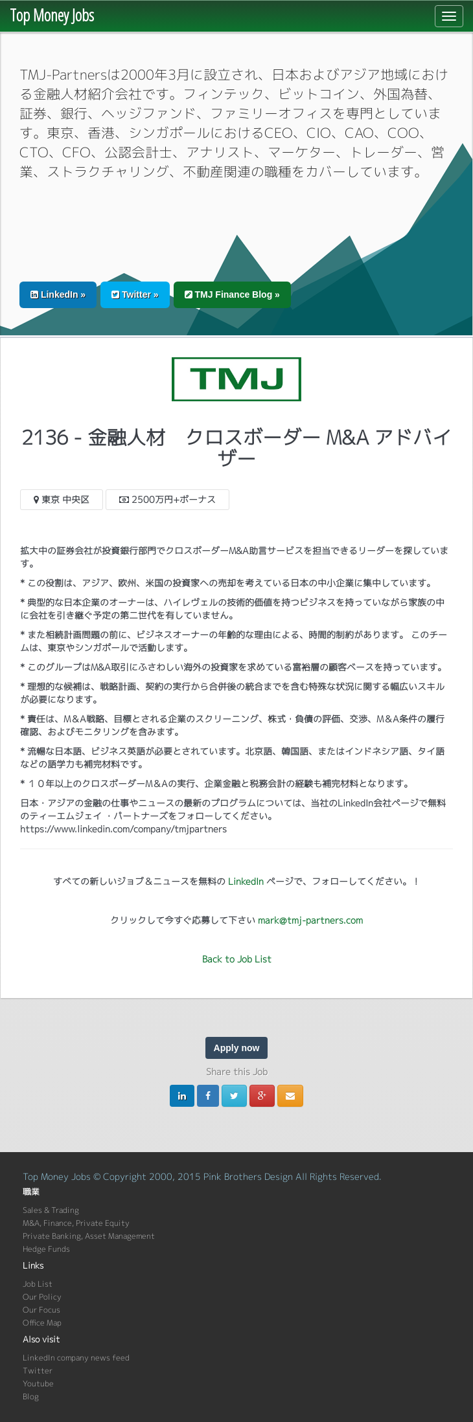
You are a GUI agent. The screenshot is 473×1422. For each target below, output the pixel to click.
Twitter (37, 1370)
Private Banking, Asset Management (89, 1235)
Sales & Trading (51, 1210)
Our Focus (41, 1309)
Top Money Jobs (52, 15)
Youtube (38, 1383)
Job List (37, 1283)
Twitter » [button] (134, 294)
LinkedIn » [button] (58, 294)
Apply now (237, 1048)
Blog (31, 1396)
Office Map (42, 1322)
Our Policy (42, 1296)
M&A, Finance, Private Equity (76, 1222)
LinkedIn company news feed (76, 1357)
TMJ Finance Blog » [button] (232, 294)
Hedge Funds (46, 1248)
